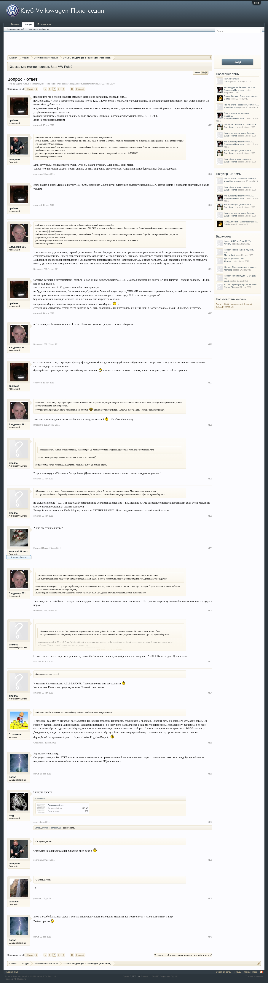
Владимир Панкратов (234, 90)
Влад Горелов (230, 136)
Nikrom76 (228, 287)
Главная (15, 24)
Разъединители (231, 79)
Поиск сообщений (15, 29)
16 (72, 89)
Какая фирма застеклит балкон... (240, 133)
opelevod (14, 120)
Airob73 (227, 244)
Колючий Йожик (18, 551)
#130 (210, 516)
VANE (226, 281)
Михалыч (97, 84)
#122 (210, 174)
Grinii (226, 99)
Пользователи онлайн (231, 299)
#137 (210, 822)
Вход (256, 3)
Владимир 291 (17, 246)
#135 (210, 743)
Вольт (12, 777)
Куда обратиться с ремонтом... (238, 159)
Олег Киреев (230, 127)
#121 (210, 125)
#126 (210, 344)
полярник (14, 159)
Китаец (37, 828)
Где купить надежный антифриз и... (241, 124)
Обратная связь (223, 972)
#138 (210, 860)
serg (11, 815)
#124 (210, 269)
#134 (210, 693)
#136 (210, 774)
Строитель (15, 734)
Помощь (237, 972)
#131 (210, 548)
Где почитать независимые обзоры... (241, 105)
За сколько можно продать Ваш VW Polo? (41, 67)
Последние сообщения (39, 29)
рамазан (13, 901)
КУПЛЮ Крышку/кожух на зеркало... (241, 284)
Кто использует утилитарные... (238, 150)
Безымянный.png (56, 805)
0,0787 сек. (135, 976)
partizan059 (56, 828)
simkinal (13, 463)
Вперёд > (80, 89)
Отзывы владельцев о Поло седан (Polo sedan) (45, 84)
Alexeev (227, 261)
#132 (210, 610)
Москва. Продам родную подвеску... (241, 267)
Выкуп (204, 72)
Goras (227, 81)
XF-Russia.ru (20, 979)
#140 (210, 937)
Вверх (255, 972)
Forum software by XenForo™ (30, 976)
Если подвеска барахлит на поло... (240, 87)
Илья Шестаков (231, 107)
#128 (210, 425)
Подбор (197, 73)
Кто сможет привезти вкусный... (239, 142)
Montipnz (228, 270)
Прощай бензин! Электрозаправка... (241, 96)
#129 (210, 479)
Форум (28, 24)
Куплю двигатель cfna (234, 259)
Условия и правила (254, 976)
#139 (210, 898)
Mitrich (45, 828)
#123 (210, 205)
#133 (210, 661)
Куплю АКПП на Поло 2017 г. (237, 241)
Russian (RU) (11, 972)
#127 (210, 383)
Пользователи (44, 24)
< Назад (29, 89)
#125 (210, 313)
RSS (261, 972)
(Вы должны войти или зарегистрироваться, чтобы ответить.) (183, 955)
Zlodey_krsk (229, 255)
